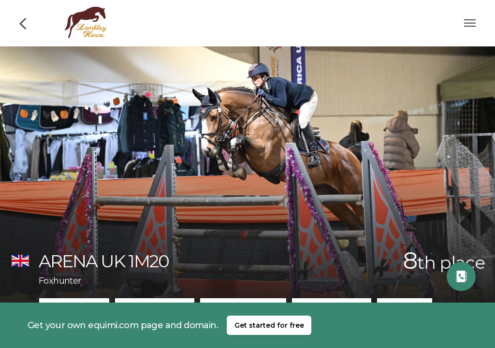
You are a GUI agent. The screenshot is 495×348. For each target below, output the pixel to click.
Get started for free (269, 325)
